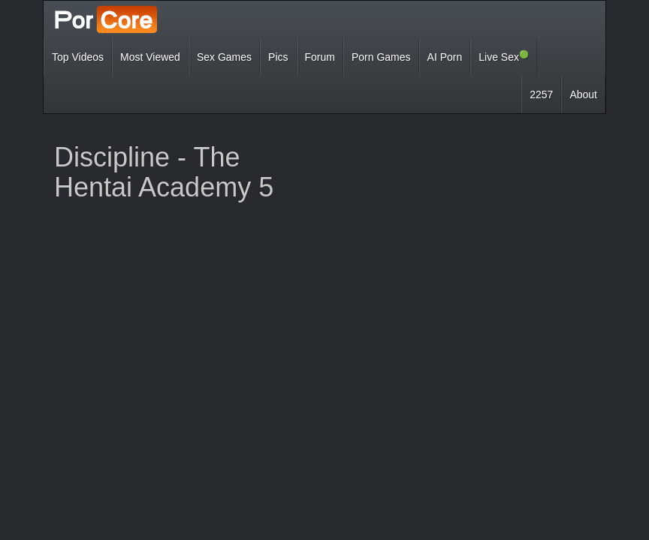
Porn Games (381, 57)
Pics (278, 57)
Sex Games (224, 57)
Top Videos (78, 57)
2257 (541, 94)
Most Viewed (150, 57)
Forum (320, 57)
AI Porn (445, 57)
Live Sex (503, 56)
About (583, 94)
